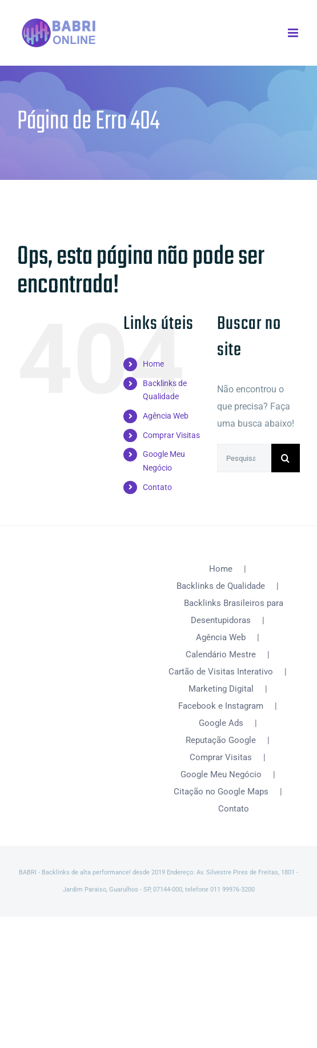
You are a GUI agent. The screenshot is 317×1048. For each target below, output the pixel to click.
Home (153, 363)
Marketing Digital (221, 689)
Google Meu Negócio (221, 774)
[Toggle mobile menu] (294, 33)
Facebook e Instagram (220, 706)
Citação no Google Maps (221, 791)
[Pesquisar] (285, 458)
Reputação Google (221, 740)
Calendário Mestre (221, 654)
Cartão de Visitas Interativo (220, 671)
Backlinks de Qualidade (220, 586)
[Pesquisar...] (244, 458)
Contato (157, 487)
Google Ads (221, 723)
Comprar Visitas (171, 435)
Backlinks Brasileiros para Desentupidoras (233, 611)
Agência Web (165, 415)
